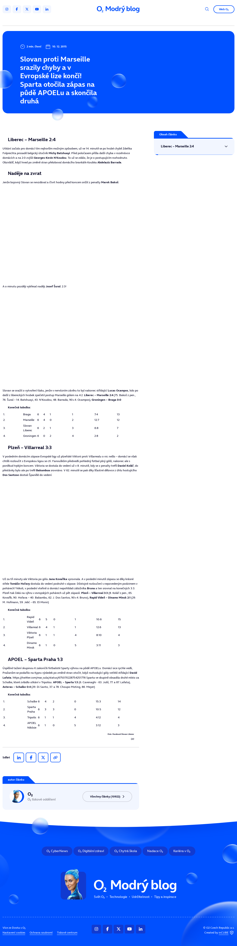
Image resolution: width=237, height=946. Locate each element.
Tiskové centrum (67, 932)
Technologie (100, 20)
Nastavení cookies (14, 932)
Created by (219, 932)
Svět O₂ (76, 20)
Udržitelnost (126, 20)
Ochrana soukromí (41, 932)
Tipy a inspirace (155, 20)
